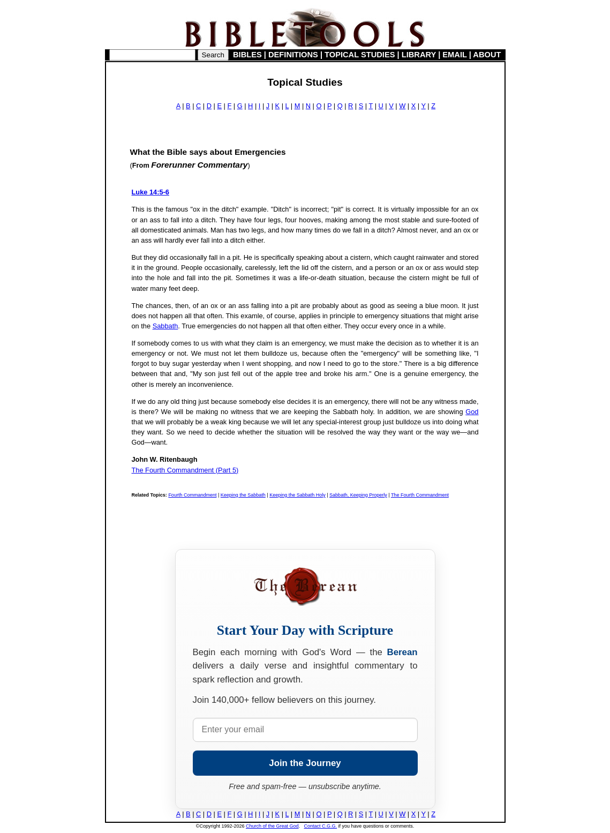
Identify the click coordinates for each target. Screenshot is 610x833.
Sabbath (165, 326)
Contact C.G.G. (320, 826)
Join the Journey (305, 763)
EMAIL (454, 54)
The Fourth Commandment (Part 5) (185, 470)
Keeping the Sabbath (243, 495)
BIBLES (247, 54)
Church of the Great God (272, 826)
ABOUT (487, 54)
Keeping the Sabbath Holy (297, 495)
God (471, 412)
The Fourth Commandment (420, 495)
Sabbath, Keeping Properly (358, 495)
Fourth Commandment (192, 495)
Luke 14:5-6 (150, 192)
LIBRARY (419, 54)
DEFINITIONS (293, 54)
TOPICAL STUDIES (360, 54)
